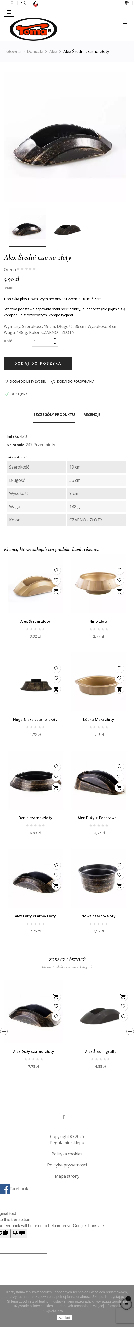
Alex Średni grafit (100, 1051)
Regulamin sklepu (67, 1142)
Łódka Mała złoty (98, 719)
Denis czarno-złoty (35, 817)
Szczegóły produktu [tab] (54, 414)
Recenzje (92, 414)
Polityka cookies (67, 1154)
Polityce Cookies (77, 1311)
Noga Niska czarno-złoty (35, 719)
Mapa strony (67, 1176)
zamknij (64, 1318)
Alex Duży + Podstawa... (99, 817)
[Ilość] (42, 341)
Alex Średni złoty (35, 621)
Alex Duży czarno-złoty (35, 916)
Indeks (13, 436)
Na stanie (16, 444)
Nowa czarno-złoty (98, 916)
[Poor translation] (18, 1233)
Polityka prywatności (67, 1165)
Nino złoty (98, 621)
